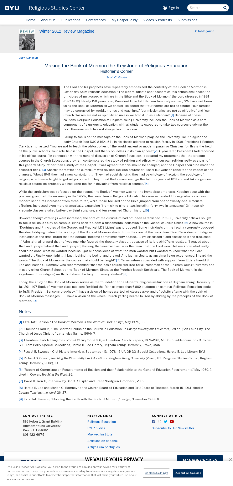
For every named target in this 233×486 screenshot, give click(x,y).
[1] (172, 115)
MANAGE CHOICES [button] (200, 460)
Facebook (154, 421)
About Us (48, 20)
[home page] (12, 7)
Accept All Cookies (188, 476)
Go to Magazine (204, 31)
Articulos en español (102, 441)
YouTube (172, 421)
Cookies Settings (156, 476)
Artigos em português (103, 447)
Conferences (96, 20)
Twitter (166, 421)
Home (30, 20)
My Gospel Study (125, 20)
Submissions (187, 20)
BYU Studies (96, 428)
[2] (156, 151)
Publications (70, 20)
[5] (147, 210)
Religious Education (101, 421)
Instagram (160, 421)
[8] (125, 274)
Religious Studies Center (57, 7)
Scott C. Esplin (116, 77)
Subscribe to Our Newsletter (173, 428)
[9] (35, 301)
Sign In (174, 7)
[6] (186, 223)
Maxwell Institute (100, 434)
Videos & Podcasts (158, 20)
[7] (118, 260)
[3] (44, 170)
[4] (147, 183)
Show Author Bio (28, 57)
